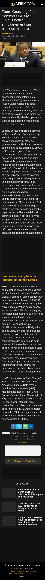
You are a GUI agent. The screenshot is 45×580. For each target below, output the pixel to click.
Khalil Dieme (7, 33)
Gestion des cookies (30, 574)
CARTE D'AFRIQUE (17, 569)
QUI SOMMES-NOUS (15, 571)
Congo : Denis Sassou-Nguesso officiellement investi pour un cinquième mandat (30, 521)
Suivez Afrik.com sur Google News (22, 461)
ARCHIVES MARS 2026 (15, 574)
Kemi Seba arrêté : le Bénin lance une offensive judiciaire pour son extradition (30, 493)
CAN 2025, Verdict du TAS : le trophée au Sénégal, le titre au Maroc (29, 507)
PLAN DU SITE (29, 569)
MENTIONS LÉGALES (30, 571)
